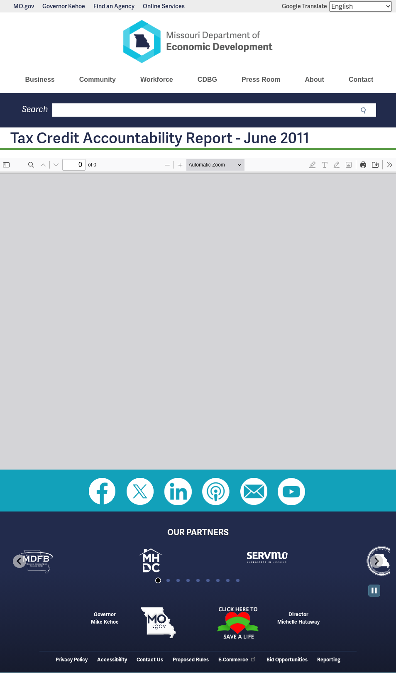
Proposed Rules (191, 660)
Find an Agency (113, 6)
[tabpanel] (63, 561)
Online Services (164, 6)
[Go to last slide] (19, 561)
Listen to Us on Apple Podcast (216, 491)
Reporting (328, 660)
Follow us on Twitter (140, 491)
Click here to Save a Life (237, 623)
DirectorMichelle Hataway (298, 618)
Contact (361, 79)
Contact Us (150, 660)
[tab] (158, 580)
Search (35, 109)
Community (97, 79)
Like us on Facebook (102, 491)
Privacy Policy (72, 660)
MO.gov (23, 6)
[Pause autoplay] (374, 591)
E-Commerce (237, 660)
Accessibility (112, 660)
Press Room (261, 79)
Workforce (156, 79)
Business (40, 79)
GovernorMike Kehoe (105, 618)
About (314, 79)
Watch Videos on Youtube (291, 491)
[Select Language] (360, 6)
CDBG (207, 79)
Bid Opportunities (287, 660)
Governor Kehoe (63, 6)
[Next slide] (376, 561)
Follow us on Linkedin (178, 491)
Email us (253, 491)
